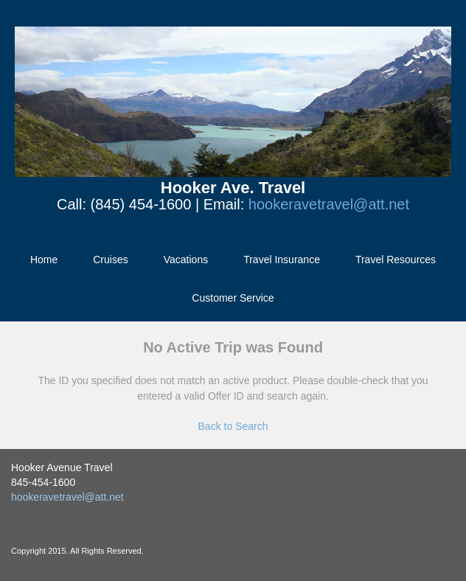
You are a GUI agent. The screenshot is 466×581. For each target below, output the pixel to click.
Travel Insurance (281, 259)
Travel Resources (395, 259)
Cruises (110, 259)
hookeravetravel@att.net (328, 204)
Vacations (186, 259)
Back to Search (233, 426)
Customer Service (233, 298)
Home (44, 259)
